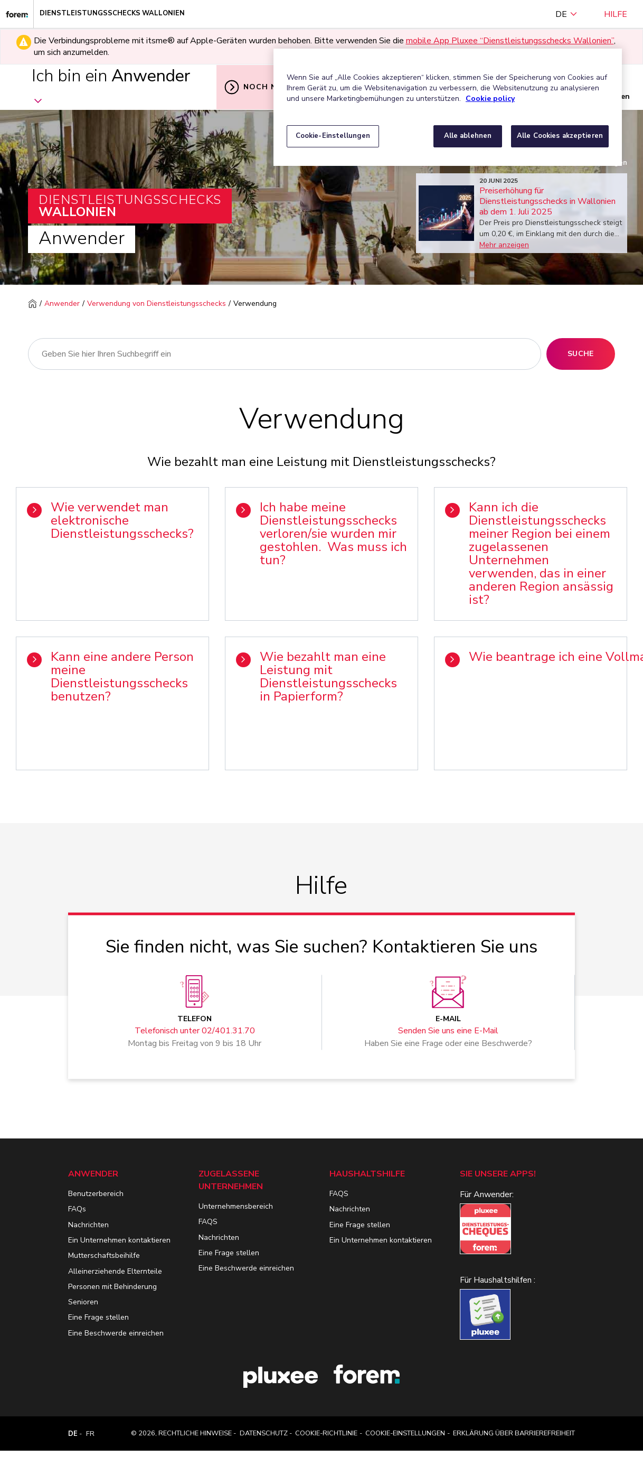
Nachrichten (88, 1225)
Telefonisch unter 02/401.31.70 (195, 1031)
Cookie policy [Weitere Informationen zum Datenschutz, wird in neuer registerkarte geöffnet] (490, 99)
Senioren (83, 1302)
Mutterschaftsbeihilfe (104, 1255)
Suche (581, 354)
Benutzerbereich (96, 1194)
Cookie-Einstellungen (405, 1433)
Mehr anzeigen (504, 245)
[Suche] (284, 354)
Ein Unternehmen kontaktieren (119, 1240)
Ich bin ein (111, 86)
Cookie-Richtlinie (326, 1433)
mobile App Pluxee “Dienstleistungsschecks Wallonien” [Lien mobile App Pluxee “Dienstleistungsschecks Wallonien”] (510, 40)
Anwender (62, 303)
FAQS (208, 1222)
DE (566, 14)
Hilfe (615, 14)
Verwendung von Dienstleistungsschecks (156, 303)
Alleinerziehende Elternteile (115, 1271)
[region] (447, 107)
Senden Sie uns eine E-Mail (448, 1031)
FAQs (77, 1209)
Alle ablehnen (468, 136)
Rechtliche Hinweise (195, 1433)
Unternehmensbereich (235, 1206)
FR (90, 1434)
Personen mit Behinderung (112, 1287)
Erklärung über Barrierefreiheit (514, 1433)
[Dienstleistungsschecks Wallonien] (17, 14)
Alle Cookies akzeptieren (560, 136)
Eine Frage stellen (98, 1317)
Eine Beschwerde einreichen (116, 1333)
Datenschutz (264, 1433)
